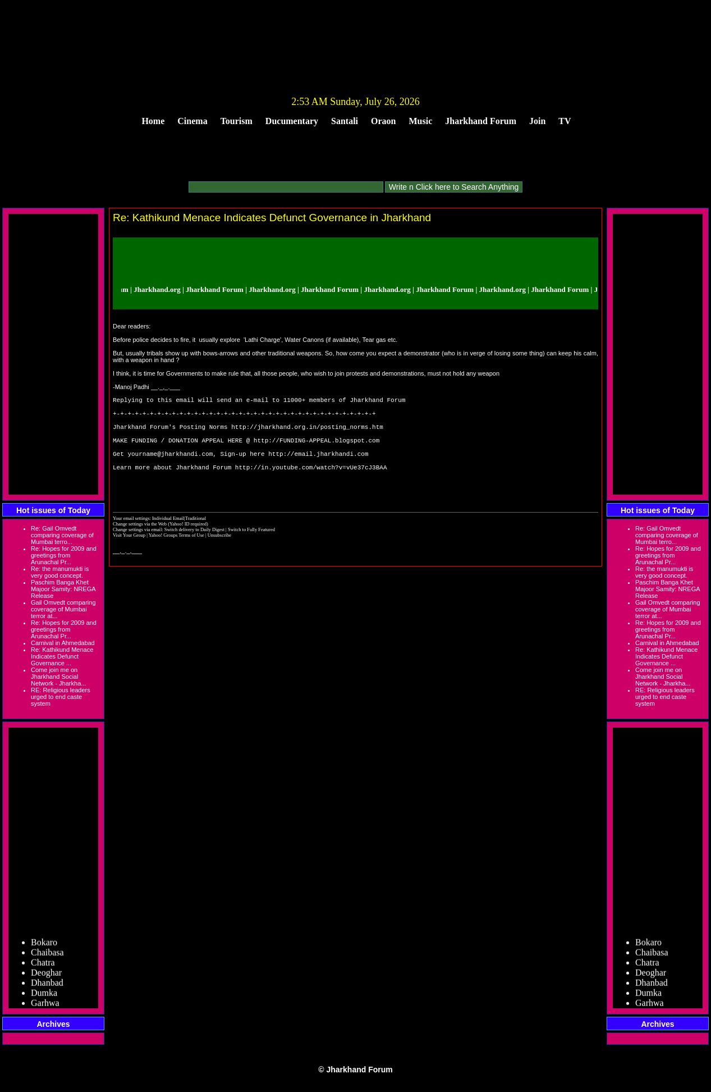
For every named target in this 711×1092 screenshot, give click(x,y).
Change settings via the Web (140, 547)
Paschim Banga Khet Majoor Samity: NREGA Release (63, 589)
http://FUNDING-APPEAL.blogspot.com (316, 451)
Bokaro (44, 946)
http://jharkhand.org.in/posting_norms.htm (307, 435)
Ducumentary (291, 121)
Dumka (44, 996)
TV (564, 121)
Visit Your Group (129, 558)
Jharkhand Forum (480, 121)
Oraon (383, 121)
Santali (344, 121)
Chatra (43, 966)
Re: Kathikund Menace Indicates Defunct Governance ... (62, 656)
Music (421, 121)
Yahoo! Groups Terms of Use (177, 558)
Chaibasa (47, 956)
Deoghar (46, 976)
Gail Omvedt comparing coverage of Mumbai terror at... (63, 609)
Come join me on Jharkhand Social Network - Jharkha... (58, 676)
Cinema (192, 121)
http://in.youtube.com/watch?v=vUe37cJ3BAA (311, 485)
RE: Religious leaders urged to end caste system (60, 697)
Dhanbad (47, 986)
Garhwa (45, 1006)
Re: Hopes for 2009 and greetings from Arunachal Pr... (64, 555)
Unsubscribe (219, 558)
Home (152, 121)
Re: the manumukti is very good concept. (60, 572)
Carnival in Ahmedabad (63, 642)
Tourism (237, 121)
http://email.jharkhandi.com (318, 468)
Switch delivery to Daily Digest (194, 553)
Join (537, 121)
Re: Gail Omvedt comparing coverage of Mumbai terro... (62, 535)
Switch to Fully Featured (251, 553)
